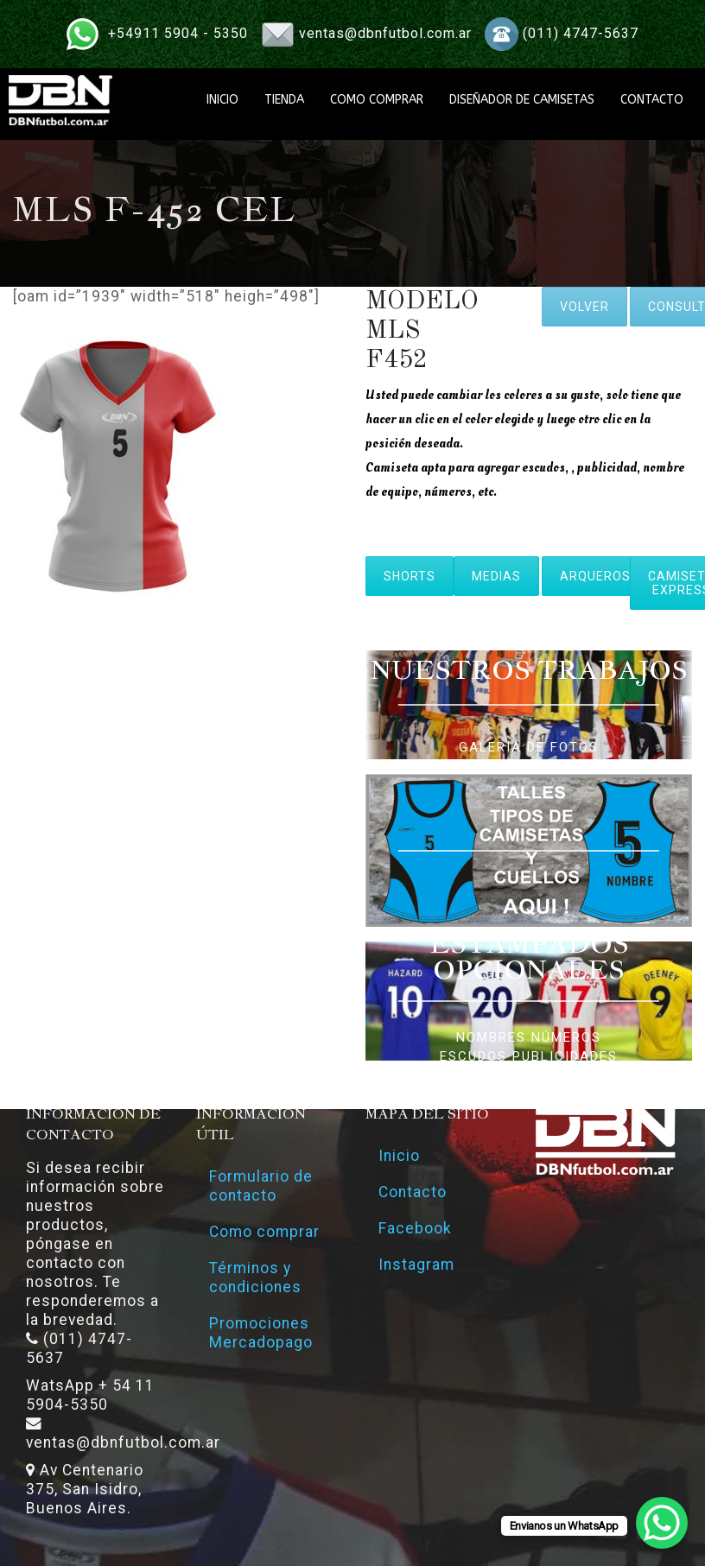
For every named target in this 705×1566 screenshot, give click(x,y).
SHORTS (409, 576)
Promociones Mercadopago (261, 1333)
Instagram (416, 1264)
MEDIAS (496, 576)
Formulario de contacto (261, 1186)
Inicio (399, 1155)
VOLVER (584, 307)
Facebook (415, 1228)
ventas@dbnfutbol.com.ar (385, 33)
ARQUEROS (595, 576)
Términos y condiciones (255, 1277)
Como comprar (264, 1231)
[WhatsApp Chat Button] (662, 1523)
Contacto (412, 1192)
